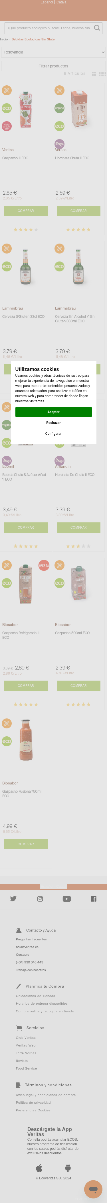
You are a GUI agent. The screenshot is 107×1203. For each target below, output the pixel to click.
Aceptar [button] (53, 412)
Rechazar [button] (53, 423)
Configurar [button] (53, 434)
